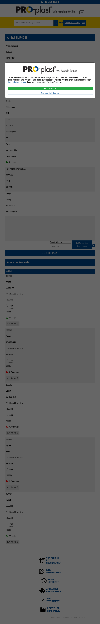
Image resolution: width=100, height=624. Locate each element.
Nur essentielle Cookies (50, 93)
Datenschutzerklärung (17, 82)
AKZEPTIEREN (50, 88)
